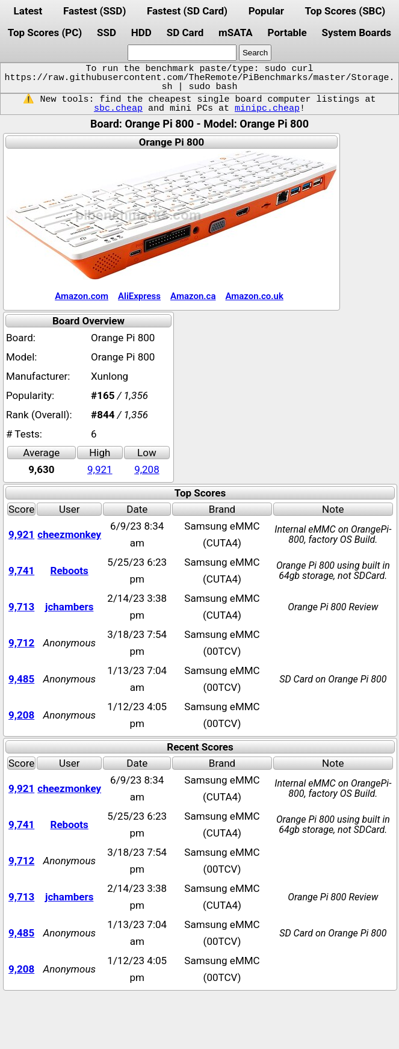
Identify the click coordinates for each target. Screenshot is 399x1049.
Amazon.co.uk (254, 296)
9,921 (100, 469)
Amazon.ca (192, 296)
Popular (266, 11)
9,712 (21, 643)
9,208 (146, 469)
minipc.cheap (267, 108)
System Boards (357, 32)
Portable (287, 32)
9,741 (21, 571)
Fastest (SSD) (94, 11)
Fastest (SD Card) (187, 11)
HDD (141, 32)
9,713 (21, 607)
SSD (106, 32)
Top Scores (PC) (45, 32)
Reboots (69, 571)
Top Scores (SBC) (345, 11)
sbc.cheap (118, 108)
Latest (28, 11)
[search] (182, 53)
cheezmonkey (69, 534)
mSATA (235, 32)
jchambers (69, 607)
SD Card (185, 32)
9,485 (21, 679)
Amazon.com (81, 296)
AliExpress (139, 296)
